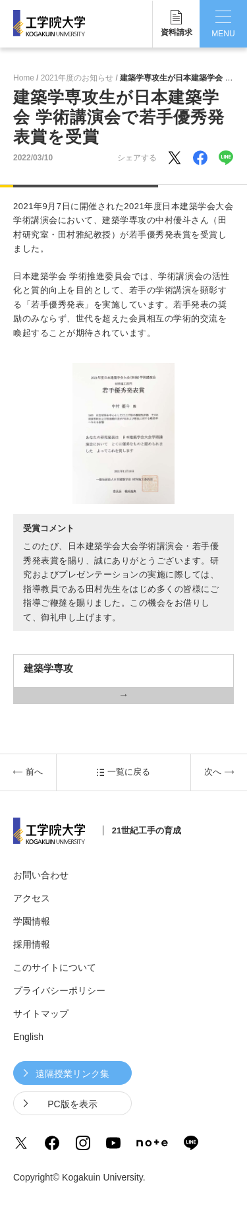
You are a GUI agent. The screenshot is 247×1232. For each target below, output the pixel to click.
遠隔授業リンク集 (72, 1073)
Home (23, 77)
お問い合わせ (41, 875)
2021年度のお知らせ (77, 77)
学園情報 (31, 921)
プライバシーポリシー (59, 990)
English (28, 1036)
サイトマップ (41, 1013)
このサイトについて (54, 967)
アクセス (31, 898)
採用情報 (31, 944)
